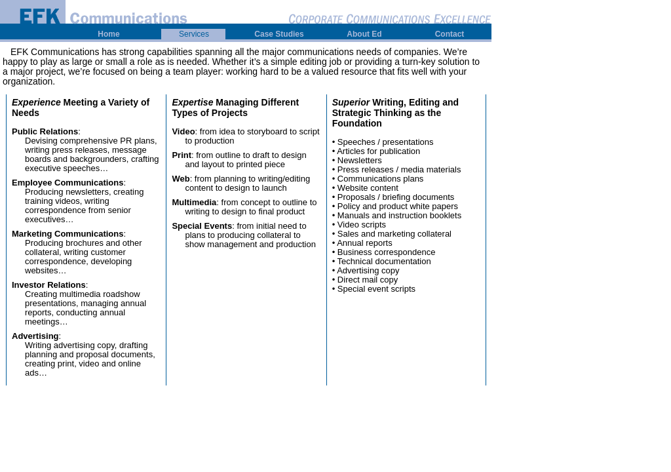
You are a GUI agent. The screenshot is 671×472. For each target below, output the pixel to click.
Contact (450, 34)
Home (108, 34)
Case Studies (278, 34)
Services (194, 34)
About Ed (364, 34)
